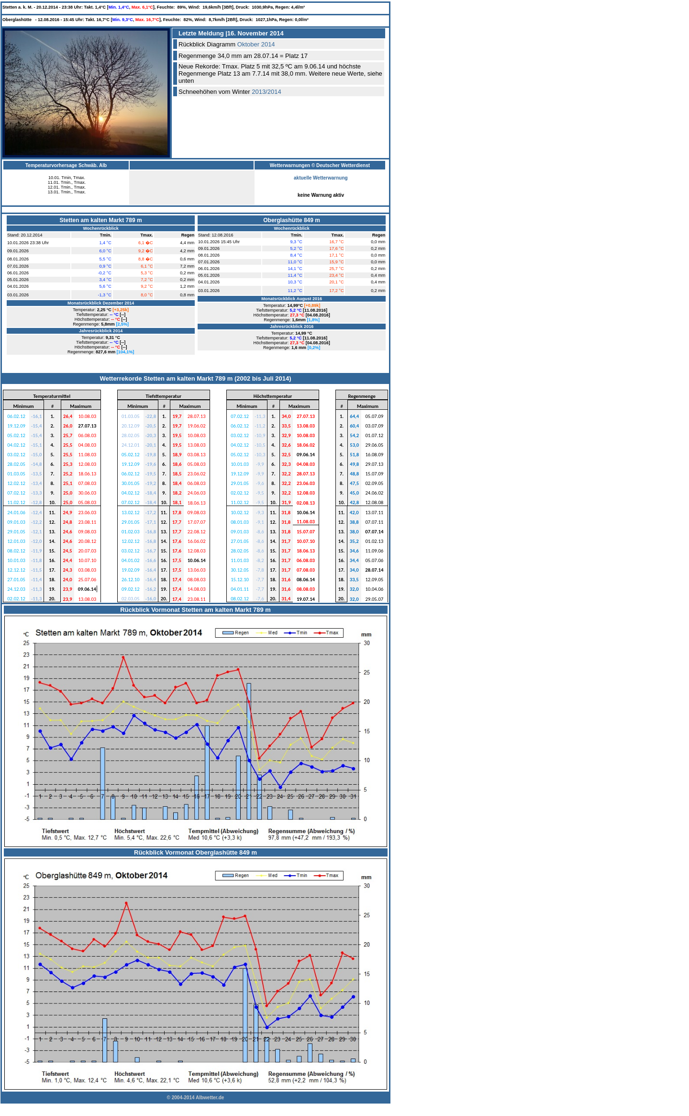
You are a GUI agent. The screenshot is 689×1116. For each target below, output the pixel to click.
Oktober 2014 (256, 44)
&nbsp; (100, 295)
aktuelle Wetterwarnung (321, 181)
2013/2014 (266, 91)
